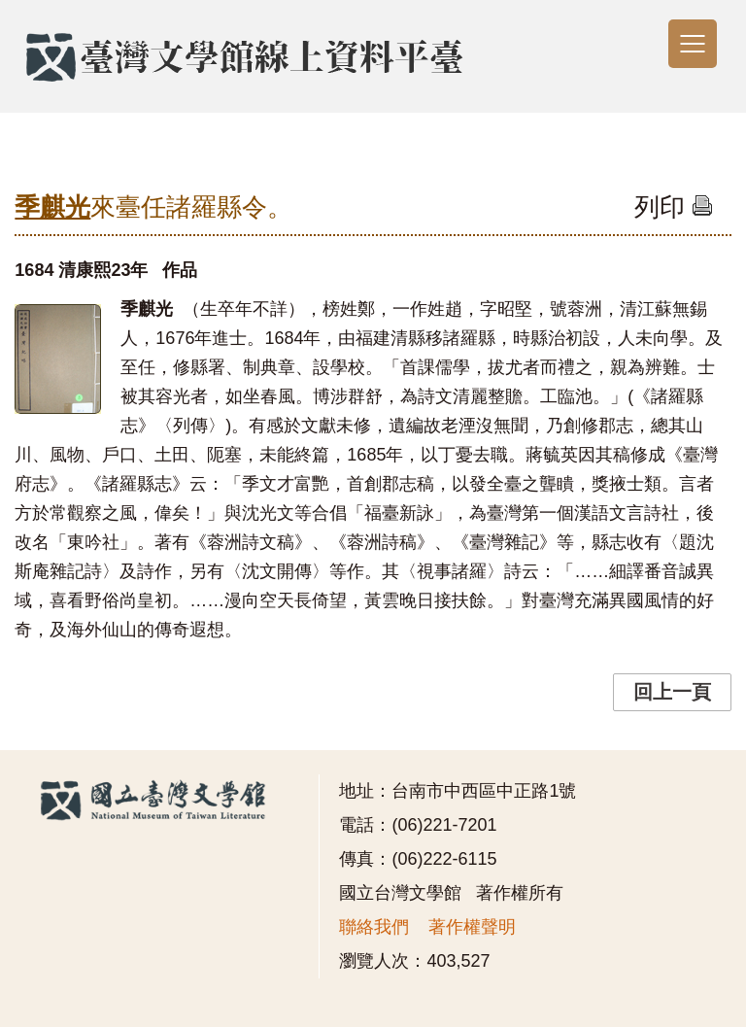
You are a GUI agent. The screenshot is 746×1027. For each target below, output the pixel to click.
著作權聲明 (472, 927)
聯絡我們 (374, 927)
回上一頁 (672, 691)
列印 (673, 207)
